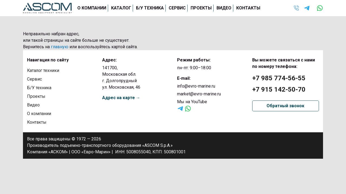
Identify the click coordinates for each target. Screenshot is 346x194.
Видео (224, 8)
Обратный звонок (285, 105)
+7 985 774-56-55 (278, 78)
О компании (91, 8)
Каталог (121, 8)
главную (59, 46)
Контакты (248, 8)
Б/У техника (150, 8)
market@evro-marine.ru (199, 93)
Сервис (177, 8)
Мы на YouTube (192, 101)
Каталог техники (43, 70)
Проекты (201, 8)
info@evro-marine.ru (196, 86)
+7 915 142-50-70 (278, 89)
